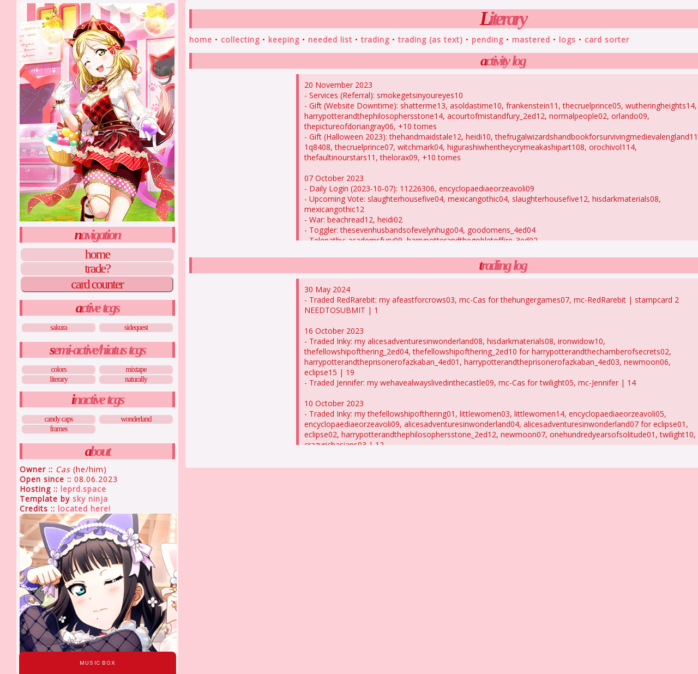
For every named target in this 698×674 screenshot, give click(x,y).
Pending (487, 39)
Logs (567, 39)
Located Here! (84, 508)
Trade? (97, 268)
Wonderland (136, 419)
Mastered (531, 39)
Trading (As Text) (430, 39)
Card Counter (97, 284)
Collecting (240, 39)
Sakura (58, 327)
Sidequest (136, 327)
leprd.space (83, 489)
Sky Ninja (90, 499)
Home (97, 254)
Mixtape (135, 369)
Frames (58, 429)
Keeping (283, 39)
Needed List (330, 39)
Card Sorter (607, 39)
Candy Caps (59, 419)
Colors (58, 369)
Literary (58, 379)
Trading (375, 39)
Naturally (136, 379)
